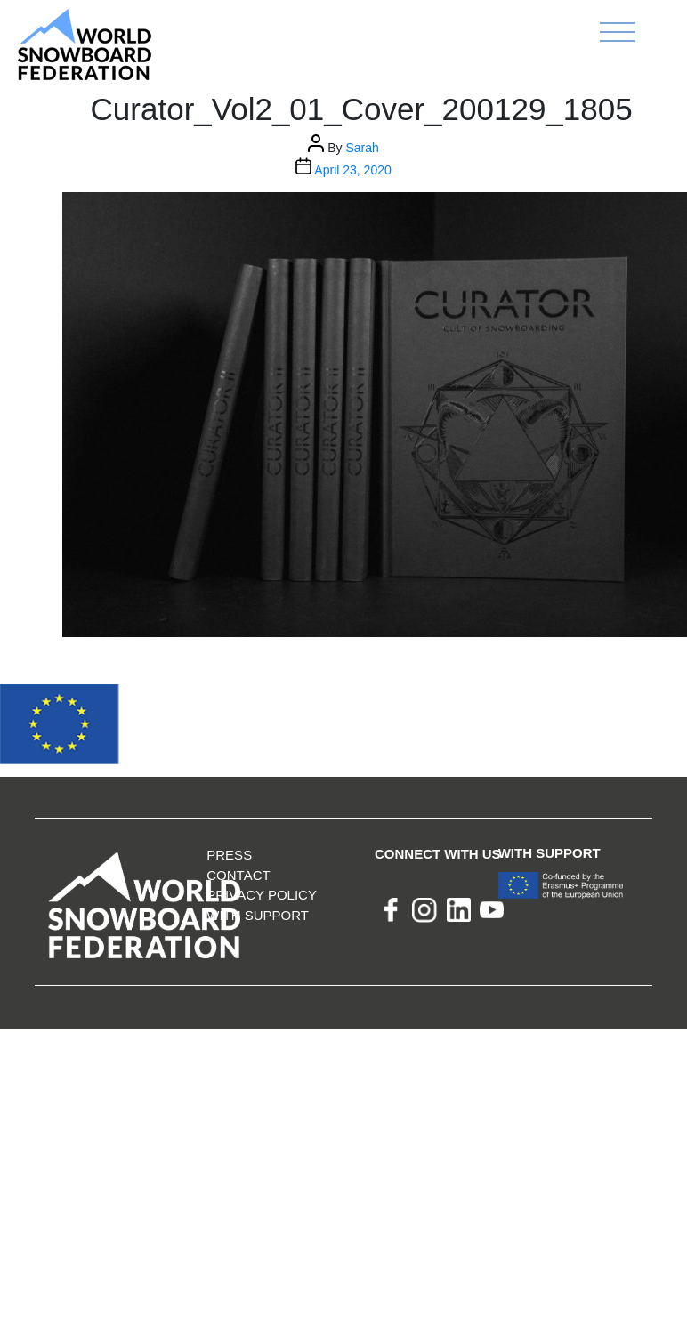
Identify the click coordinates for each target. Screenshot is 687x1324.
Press (229, 854)
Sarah (361, 148)
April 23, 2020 (352, 170)
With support (257, 915)
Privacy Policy (261, 894)
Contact (238, 875)
